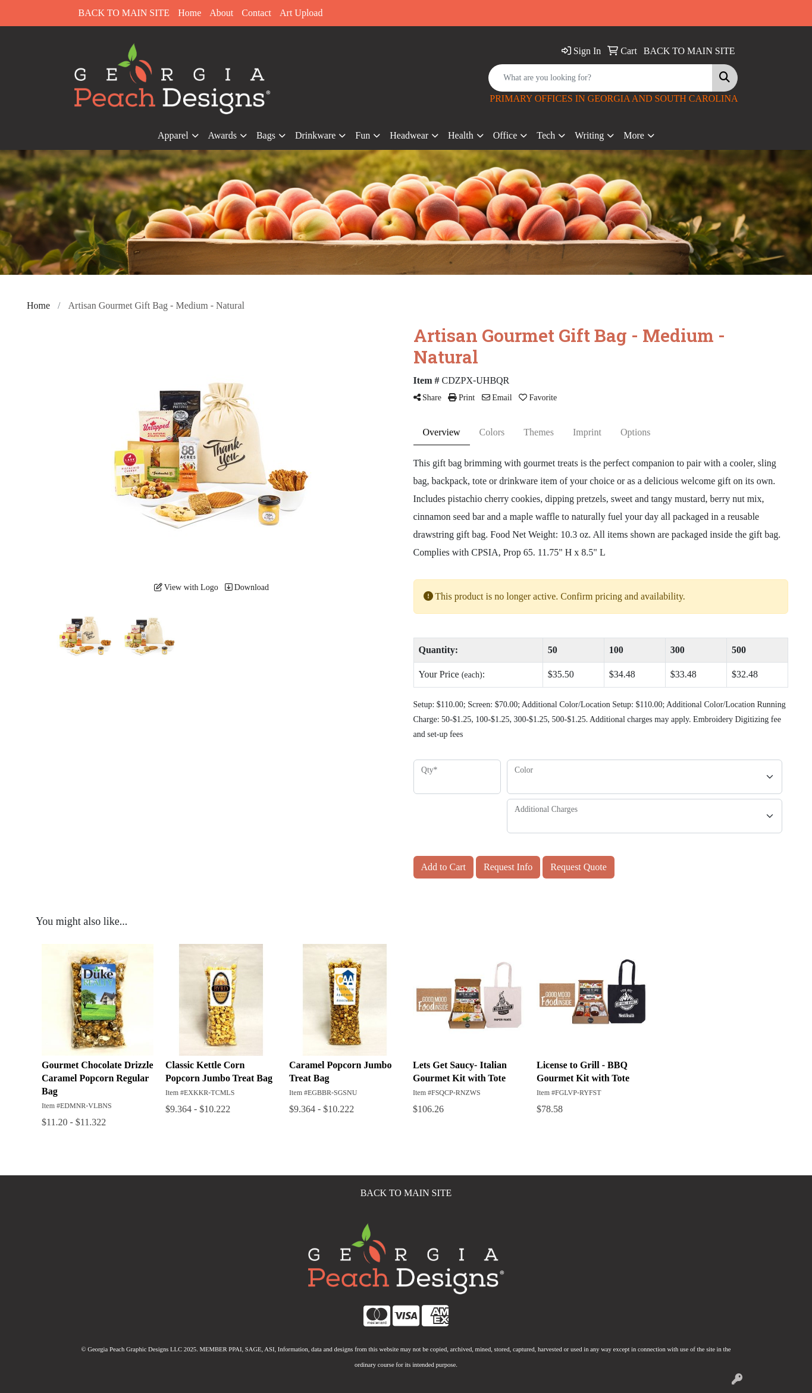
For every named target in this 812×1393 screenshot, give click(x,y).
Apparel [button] (173, 135)
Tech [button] (546, 135)
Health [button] (461, 135)
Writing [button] (589, 135)
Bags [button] (265, 135)
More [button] (633, 135)
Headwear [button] (409, 135)
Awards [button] (222, 135)
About (221, 13)
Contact (256, 13)
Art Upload (301, 13)
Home (189, 13)
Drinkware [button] (315, 135)
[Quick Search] (600, 78)
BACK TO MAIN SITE (124, 13)
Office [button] (505, 135)
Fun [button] (362, 135)
